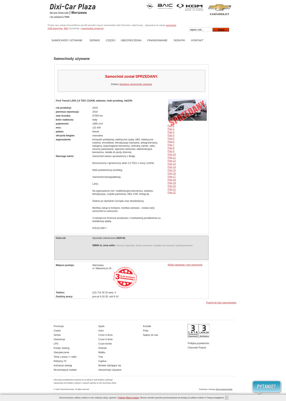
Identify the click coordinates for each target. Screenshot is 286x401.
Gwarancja (59, 339)
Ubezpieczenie (61, 352)
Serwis (95, 40)
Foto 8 (171, 148)
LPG (56, 343)
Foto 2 (171, 129)
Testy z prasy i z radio (65, 356)
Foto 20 (172, 186)
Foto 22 (172, 192)
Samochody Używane (66, 40)
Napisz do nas (150, 335)
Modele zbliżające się (109, 365)
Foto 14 (172, 167)
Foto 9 (171, 151)
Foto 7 (171, 145)
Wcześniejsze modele (65, 369)
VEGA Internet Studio (223, 389)
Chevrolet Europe (67, 389)
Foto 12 (172, 160)
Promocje (59, 326)
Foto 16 (172, 173)
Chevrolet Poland (197, 347)
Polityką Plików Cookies (128, 398)
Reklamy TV (60, 361)
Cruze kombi (105, 343)
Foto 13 (172, 164)
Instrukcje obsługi (63, 365)
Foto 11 (172, 157)
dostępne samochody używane (135, 84)
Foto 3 (171, 132)
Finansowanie (157, 40)
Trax (100, 356)
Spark (101, 326)
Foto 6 (171, 141)
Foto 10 (172, 154)
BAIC (66, 28)
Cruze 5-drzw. (105, 339)
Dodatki (179, 40)
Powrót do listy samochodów (221, 302)
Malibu (101, 352)
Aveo (101, 330)
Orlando (102, 348)
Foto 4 (171, 135)
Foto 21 (172, 189)
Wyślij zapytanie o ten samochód (185, 264)
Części (110, 40)
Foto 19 (172, 183)
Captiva (102, 361)
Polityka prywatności (198, 343)
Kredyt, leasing (61, 348)
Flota (145, 330)
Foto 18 (172, 179)
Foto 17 (172, 176)
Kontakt (197, 40)
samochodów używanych (92, 28)
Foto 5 (171, 138)
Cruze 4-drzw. (105, 335)
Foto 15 (172, 170)
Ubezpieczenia (131, 40)
